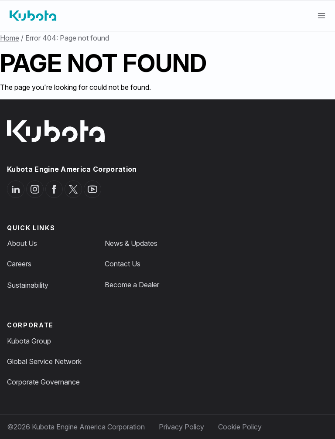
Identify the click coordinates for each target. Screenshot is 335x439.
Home (9, 38)
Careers (19, 263)
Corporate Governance (43, 382)
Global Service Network (44, 361)
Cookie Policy (240, 426)
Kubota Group (29, 341)
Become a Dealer (132, 284)
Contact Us (122, 263)
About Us (22, 243)
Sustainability (27, 285)
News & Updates (131, 243)
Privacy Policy (181, 426)
